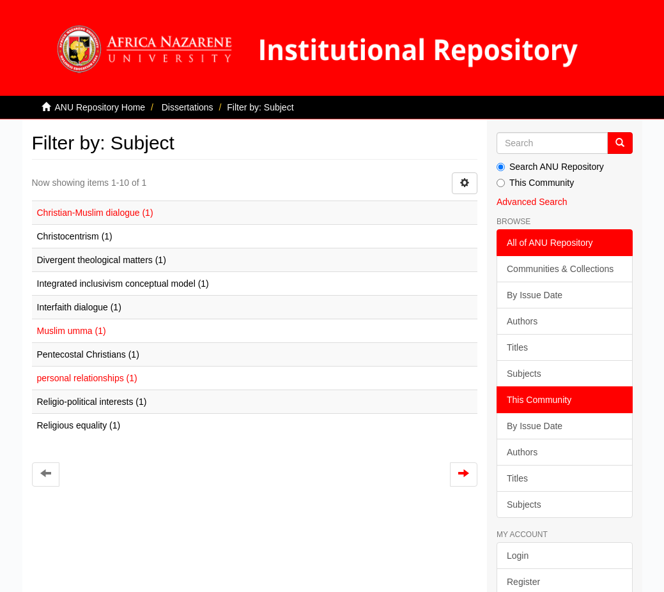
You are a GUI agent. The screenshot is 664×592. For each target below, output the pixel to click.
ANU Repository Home (100, 107)
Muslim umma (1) (71, 331)
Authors (522, 321)
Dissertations (187, 107)
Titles (517, 347)
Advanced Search (532, 202)
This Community (535, 183)
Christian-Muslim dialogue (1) (95, 213)
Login (518, 555)
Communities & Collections (560, 269)
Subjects (524, 373)
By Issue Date (534, 295)
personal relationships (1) (87, 378)
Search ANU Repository (550, 167)
